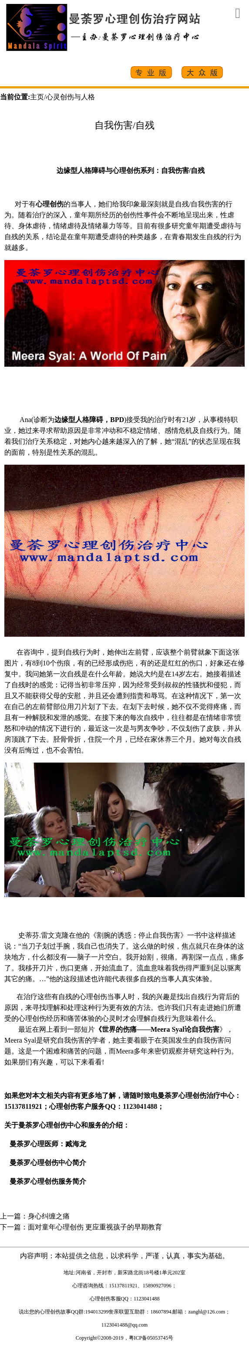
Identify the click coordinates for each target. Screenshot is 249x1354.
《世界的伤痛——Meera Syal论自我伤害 (157, 1029)
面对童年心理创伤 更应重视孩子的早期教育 (95, 1227)
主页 (37, 97)
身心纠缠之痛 (49, 1216)
